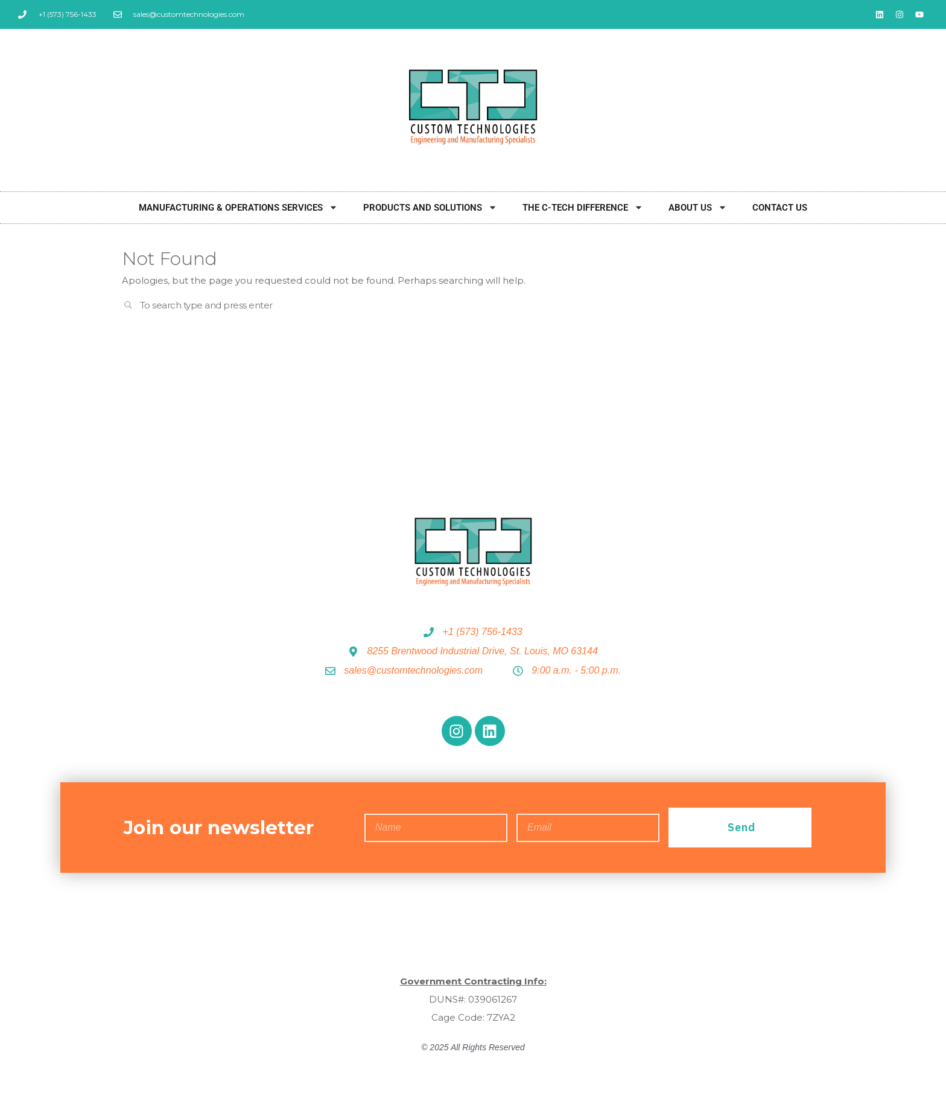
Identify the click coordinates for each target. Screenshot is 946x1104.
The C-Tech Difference (582, 207)
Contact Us (779, 207)
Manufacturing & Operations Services (238, 207)
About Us (697, 207)
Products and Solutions (430, 207)
